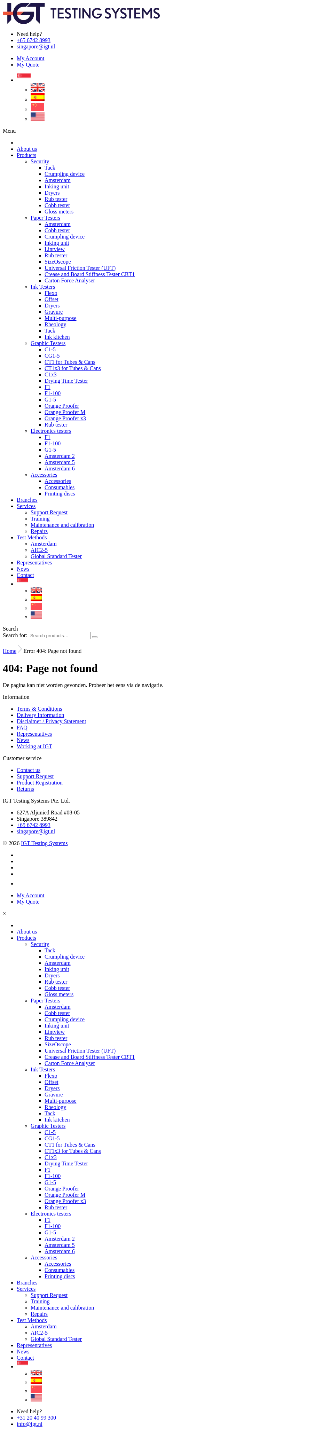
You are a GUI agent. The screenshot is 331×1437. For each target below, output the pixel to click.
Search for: (15, 635)
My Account (31, 58)
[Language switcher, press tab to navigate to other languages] (24, 80)
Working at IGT (34, 746)
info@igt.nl (29, 1424)
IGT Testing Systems (44, 843)
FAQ (22, 728)
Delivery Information (40, 715)
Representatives (34, 734)
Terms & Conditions (39, 709)
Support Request (35, 776)
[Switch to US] (38, 119)
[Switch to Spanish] (38, 99)
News (23, 740)
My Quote (28, 65)
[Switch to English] (38, 90)
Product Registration (40, 783)
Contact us (28, 770)
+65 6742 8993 (33, 40)
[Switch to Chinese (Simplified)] (38, 109)
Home (9, 651)
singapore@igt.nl (36, 46)
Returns (25, 789)
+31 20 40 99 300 (36, 1418)
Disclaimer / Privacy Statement (51, 721)
